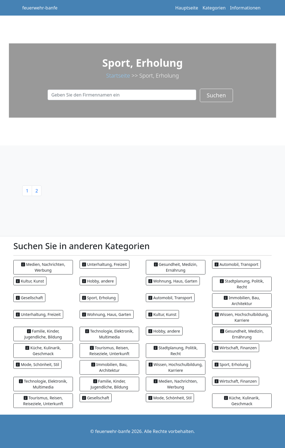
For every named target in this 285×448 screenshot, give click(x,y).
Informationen (245, 8)
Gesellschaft (29, 297)
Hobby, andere (98, 281)
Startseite (118, 75)
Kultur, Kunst (30, 281)
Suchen (216, 95)
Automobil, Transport (236, 264)
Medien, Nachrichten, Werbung (43, 267)
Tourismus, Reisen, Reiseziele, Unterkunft (109, 350)
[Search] (122, 95)
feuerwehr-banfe (40, 8)
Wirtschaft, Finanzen (236, 347)
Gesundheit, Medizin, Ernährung (175, 267)
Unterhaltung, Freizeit (104, 264)
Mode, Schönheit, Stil (37, 364)
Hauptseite (186, 8)
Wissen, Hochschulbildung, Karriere (242, 317)
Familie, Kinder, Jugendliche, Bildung (43, 334)
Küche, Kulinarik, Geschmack (43, 350)
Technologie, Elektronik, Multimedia (109, 334)
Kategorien (214, 8)
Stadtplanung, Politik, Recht (242, 283)
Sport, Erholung (99, 297)
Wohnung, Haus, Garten (172, 281)
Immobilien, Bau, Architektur (242, 300)
